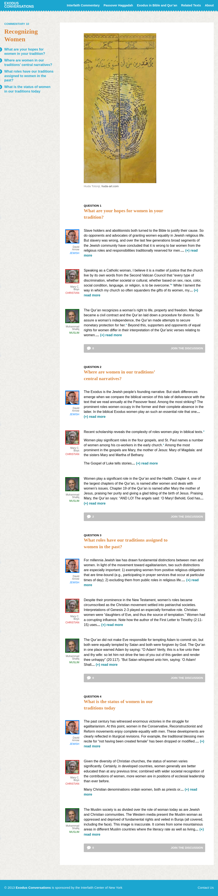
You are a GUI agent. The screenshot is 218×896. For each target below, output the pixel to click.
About (209, 5)
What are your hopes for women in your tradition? (24, 52)
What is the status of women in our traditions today (27, 89)
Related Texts (191, 5)
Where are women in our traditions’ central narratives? (28, 62)
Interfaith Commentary (83, 5)
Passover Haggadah (118, 5)
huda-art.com (110, 186)
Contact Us (206, 887)
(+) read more (111, 335)
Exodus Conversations (19, 4)
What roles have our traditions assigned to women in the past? (28, 76)
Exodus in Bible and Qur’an (157, 5)
